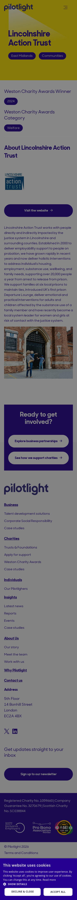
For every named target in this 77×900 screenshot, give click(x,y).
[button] (38, 884)
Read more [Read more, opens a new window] (49, 880)
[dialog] (38, 450)
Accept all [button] (58, 892)
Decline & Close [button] (22, 891)
